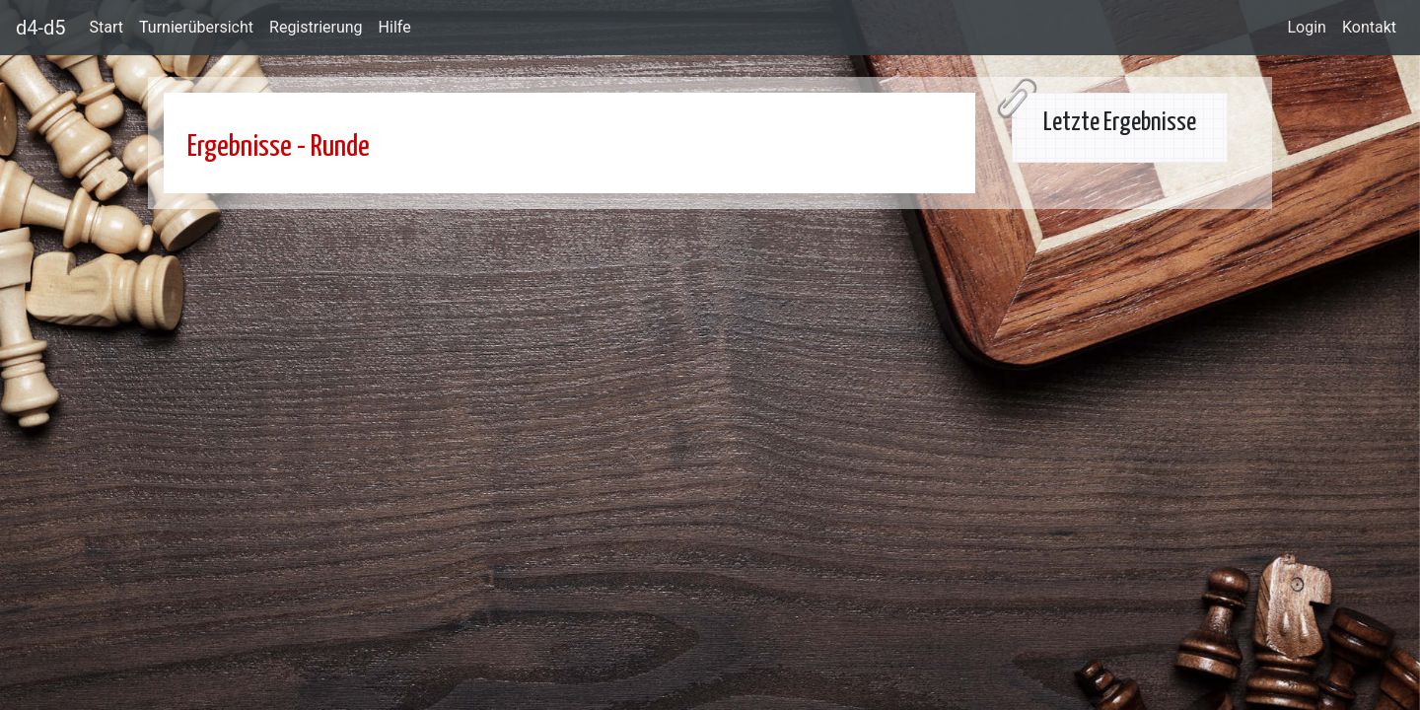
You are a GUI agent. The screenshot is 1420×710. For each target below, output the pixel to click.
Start (106, 27)
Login (1306, 27)
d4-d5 (41, 27)
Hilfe (395, 27)
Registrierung (316, 27)
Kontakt (1369, 27)
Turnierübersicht (196, 27)
